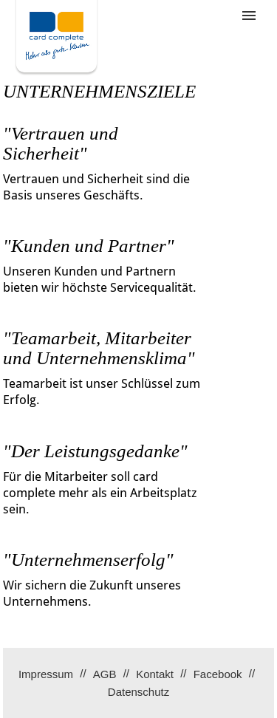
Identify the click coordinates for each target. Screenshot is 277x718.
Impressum (45, 674)
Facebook (218, 674)
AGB (105, 674)
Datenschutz (138, 691)
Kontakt (155, 674)
